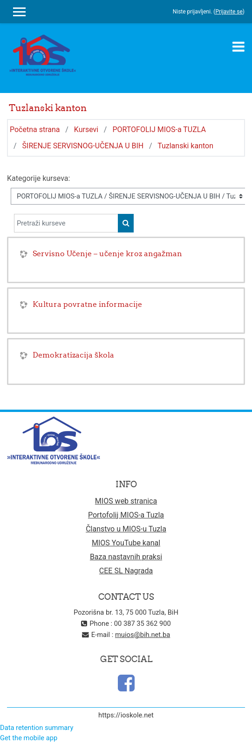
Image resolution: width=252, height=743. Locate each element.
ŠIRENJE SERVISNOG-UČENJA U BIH (83, 145)
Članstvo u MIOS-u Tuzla (126, 528)
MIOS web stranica (126, 501)
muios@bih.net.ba (142, 634)
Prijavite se (228, 11)
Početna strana (35, 129)
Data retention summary (36, 727)
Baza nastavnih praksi (126, 556)
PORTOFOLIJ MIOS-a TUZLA (159, 129)
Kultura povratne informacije (87, 304)
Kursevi (86, 129)
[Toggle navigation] (238, 46)
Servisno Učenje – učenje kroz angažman (107, 253)
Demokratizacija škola (73, 354)
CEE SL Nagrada (126, 570)
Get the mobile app (28, 738)
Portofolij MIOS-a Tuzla (126, 515)
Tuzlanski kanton (185, 145)
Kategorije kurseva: (38, 178)
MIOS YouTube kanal (126, 542)
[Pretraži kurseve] (66, 223)
